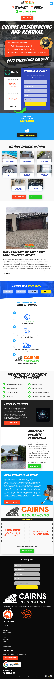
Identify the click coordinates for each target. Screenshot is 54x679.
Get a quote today (12, 502)
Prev (8, 228)
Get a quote (27, 18)
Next (46, 228)
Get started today (12, 422)
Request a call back (27, 135)
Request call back (11, 657)
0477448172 (27, 121)
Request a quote (19, 196)
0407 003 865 (35, 197)
